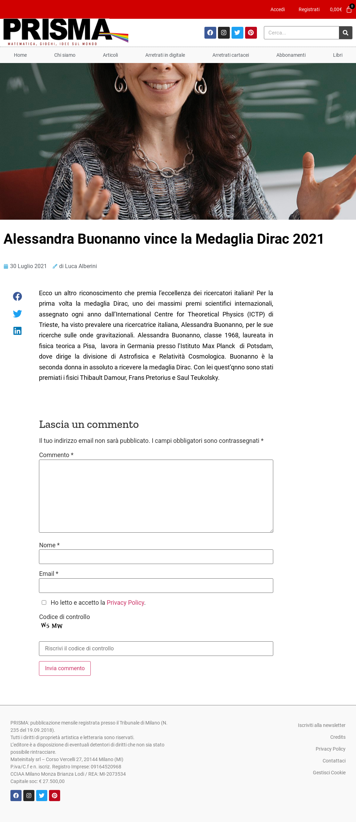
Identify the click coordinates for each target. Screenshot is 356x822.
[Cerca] (345, 32)
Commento (56, 455)
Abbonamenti (291, 55)
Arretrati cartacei (230, 55)
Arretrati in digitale (165, 55)
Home (20, 55)
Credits (338, 737)
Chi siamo (64, 55)
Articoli (110, 55)
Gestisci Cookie (329, 772)
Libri (337, 55)
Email (48, 574)
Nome (49, 545)
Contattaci (334, 761)
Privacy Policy (125, 602)
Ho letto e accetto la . (98, 603)
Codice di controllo (64, 617)
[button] (17, 296)
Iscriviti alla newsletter (322, 725)
